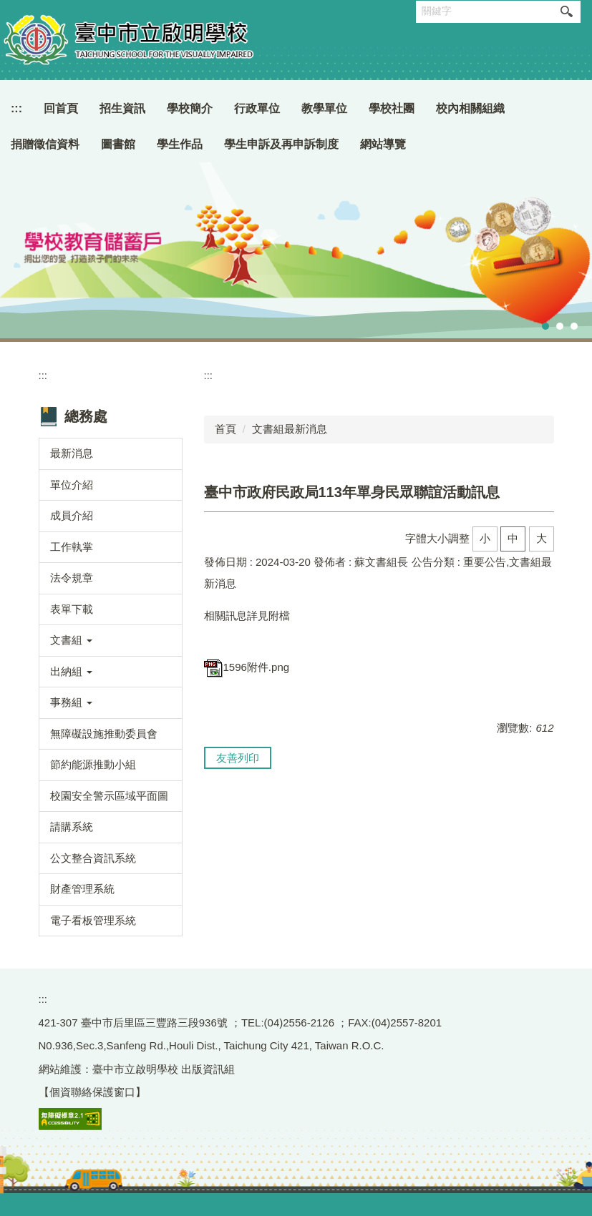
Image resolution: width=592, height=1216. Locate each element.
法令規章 (71, 578)
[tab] (545, 326)
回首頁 (61, 108)
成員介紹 (71, 515)
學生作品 (180, 144)
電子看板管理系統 (93, 920)
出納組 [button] (71, 671)
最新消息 (71, 453)
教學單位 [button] (324, 108)
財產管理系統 (82, 889)
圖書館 (118, 144)
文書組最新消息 (289, 429)
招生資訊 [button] (122, 108)
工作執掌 (71, 547)
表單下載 (71, 609)
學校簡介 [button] (190, 108)
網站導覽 (383, 144)
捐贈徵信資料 (45, 144)
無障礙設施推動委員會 (103, 733)
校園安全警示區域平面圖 (109, 796)
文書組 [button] (71, 640)
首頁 (225, 429)
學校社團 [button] (391, 108)
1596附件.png (247, 667)
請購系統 (71, 826)
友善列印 (237, 758)
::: (16, 108)
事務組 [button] (71, 702)
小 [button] (485, 538)
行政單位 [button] (257, 108)
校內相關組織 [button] (470, 108)
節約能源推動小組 (93, 764)
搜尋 (566, 12)
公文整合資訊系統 (93, 858)
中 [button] (513, 538)
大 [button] (541, 538)
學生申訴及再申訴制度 (281, 144)
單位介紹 (71, 485)
